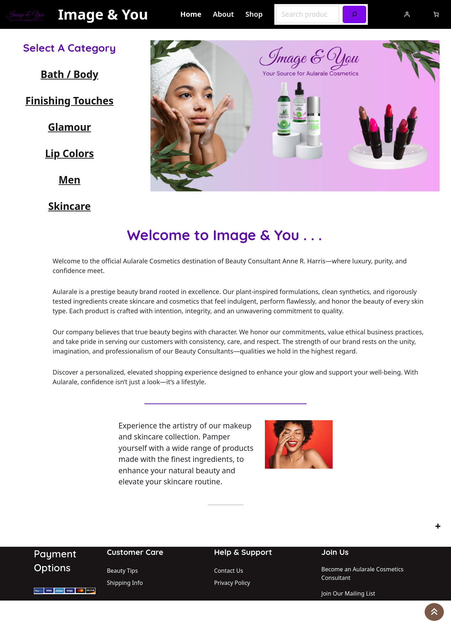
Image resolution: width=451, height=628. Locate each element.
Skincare (69, 206)
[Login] (407, 14)
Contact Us (228, 571)
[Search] (354, 14)
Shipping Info (125, 583)
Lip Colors (69, 153)
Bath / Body (69, 74)
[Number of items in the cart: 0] (436, 14)
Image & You (103, 14)
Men (69, 179)
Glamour (69, 127)
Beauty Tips (122, 571)
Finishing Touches (69, 100)
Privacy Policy (232, 583)
